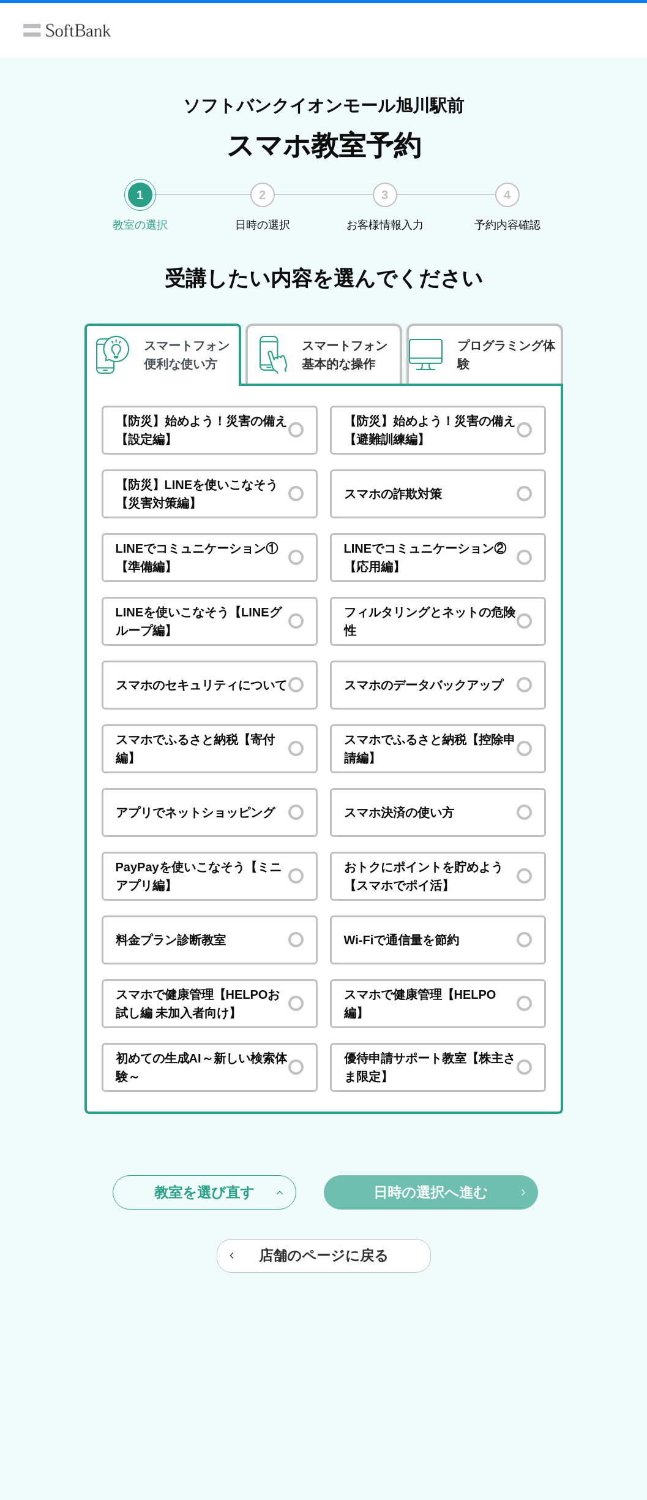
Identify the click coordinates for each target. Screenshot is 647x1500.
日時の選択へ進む (449, 1192)
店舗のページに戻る (309, 1255)
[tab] (162, 355)
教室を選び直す (218, 1192)
